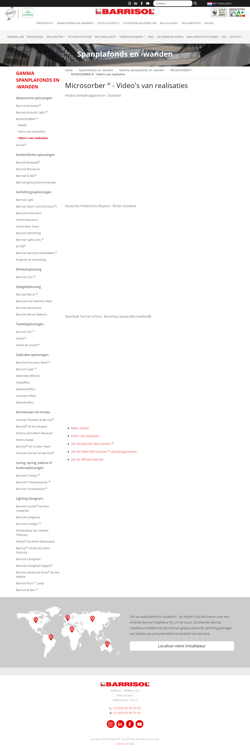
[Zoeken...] (172, 3)
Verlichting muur (27, 220)
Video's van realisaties (33, 138)
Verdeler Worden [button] (131, 37)
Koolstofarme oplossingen (35, 155)
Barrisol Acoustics (28, 105)
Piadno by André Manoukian (35, 541)
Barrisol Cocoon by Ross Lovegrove (32, 508)
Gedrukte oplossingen (32, 355)
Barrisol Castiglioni (28, 559)
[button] (221, 3)
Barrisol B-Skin (27, 590)
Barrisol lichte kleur (29, 213)
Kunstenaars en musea (33, 412)
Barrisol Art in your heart (33, 446)
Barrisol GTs (25, 331)
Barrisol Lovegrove (28, 517)
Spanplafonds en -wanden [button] (74, 23)
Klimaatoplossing (28, 269)
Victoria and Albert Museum (34, 433)
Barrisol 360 (15, 37)
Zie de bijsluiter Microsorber (92, 444)
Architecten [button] (54, 37)
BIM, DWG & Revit (105, 37)
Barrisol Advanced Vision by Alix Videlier (38, 574)
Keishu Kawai (25, 440)
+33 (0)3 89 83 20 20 (126, 708)
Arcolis (21, 145)
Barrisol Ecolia (26, 175)
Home (69, 70)
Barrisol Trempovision (31, 488)
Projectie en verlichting (31, 259)
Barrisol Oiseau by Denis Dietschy (33, 550)
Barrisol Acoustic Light (32, 112)
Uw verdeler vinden (170, 37)
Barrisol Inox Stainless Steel (34, 301)
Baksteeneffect (25, 389)
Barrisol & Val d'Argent (31, 426)
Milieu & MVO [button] (168, 23)
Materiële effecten (28, 376)
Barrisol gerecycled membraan (36, 182)
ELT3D (21, 246)
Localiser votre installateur (182, 646)
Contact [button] (235, 37)
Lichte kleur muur (27, 226)
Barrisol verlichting (28, 233)
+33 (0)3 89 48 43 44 (126, 713)
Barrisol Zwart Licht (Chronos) (36, 206)
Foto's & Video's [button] (107, 23)
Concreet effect (26, 396)
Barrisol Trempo (28, 475)
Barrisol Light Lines (30, 239)
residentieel (35, 37)
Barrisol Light (24, 200)
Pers (151, 37)
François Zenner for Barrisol (35, 453)
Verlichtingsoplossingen (33, 192)
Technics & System (80, 37)
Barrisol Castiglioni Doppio (34, 565)
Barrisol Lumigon (28, 524)
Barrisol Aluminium (28, 308)
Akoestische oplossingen (34, 98)
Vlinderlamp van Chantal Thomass (32, 533)
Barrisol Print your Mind (33, 362)
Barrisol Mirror (27, 294)
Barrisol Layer (26, 369)
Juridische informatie (125, 743)
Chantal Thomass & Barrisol (35, 419)
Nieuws (209, 23)
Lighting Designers (29, 498)
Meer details (80, 428)
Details (22, 125)
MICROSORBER (27, 119)
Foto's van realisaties (31, 131)
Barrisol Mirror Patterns (31, 314)
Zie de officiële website (87, 459)
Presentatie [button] (44, 23)
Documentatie (191, 23)
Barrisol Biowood (28, 162)
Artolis (21, 338)
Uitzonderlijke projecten (140, 23)
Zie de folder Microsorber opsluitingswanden (104, 451)
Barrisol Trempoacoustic (33, 482)
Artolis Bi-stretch (28, 345)
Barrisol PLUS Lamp (30, 583)
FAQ (223, 37)
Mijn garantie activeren (202, 37)
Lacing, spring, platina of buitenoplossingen (34, 465)
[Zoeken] (195, 3)
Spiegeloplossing (28, 287)
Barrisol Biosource (28, 169)
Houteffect (23, 382)
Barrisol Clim (25, 277)
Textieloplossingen (30, 324)
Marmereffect (25, 402)
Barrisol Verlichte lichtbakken (36, 253)
